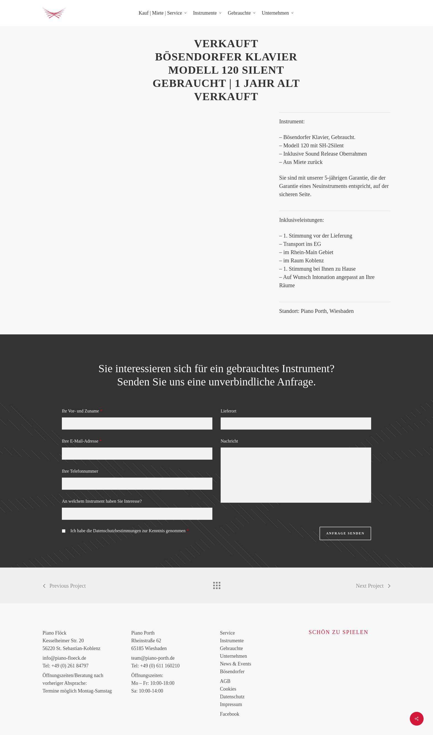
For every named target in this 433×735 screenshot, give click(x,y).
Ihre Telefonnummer (80, 471)
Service (227, 633)
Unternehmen (233, 656)
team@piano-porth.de (153, 658)
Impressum (231, 704)
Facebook (229, 714)
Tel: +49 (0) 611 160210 (155, 666)
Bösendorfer (232, 671)
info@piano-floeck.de (64, 658)
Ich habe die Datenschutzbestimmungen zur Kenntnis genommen (129, 530)
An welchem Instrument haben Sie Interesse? (102, 501)
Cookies (228, 689)
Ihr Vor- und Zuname (82, 411)
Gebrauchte (231, 648)
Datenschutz (232, 696)
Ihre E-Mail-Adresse (82, 441)
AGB (225, 681)
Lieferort (228, 411)
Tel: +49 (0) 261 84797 (66, 666)
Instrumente (232, 640)
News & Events (235, 664)
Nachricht (229, 441)
